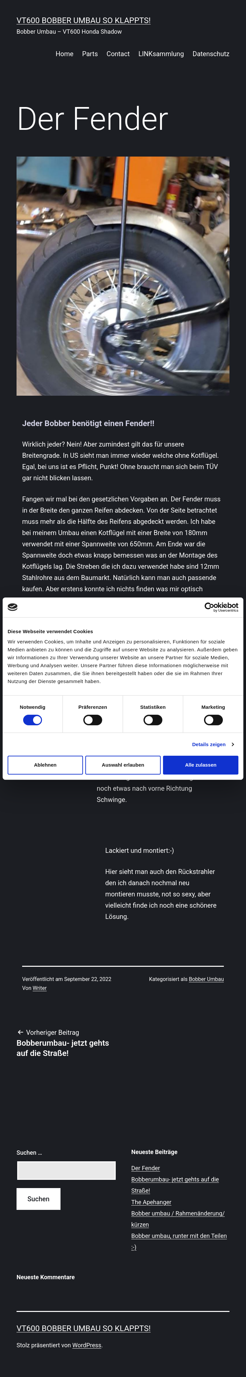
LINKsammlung (161, 54)
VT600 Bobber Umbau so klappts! (84, 20)
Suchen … (29, 1152)
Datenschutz (211, 54)
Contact (118, 54)
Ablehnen (45, 765)
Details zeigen (209, 744)
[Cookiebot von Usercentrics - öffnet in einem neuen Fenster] (209, 607)
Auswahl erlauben (123, 765)
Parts (90, 54)
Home (64, 54)
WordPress (86, 1345)
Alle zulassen (201, 765)
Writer (40, 988)
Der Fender (145, 1168)
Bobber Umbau (206, 979)
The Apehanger (151, 1202)
